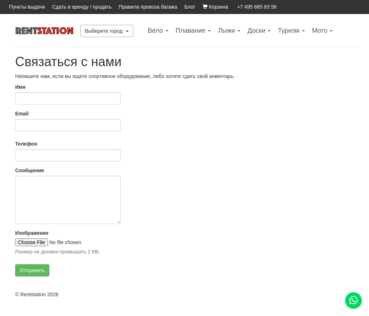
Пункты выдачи (27, 7)
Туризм (291, 30)
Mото (322, 30)
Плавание (193, 30)
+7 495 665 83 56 (256, 7)
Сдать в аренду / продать (82, 7)
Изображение (32, 233)
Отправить (32, 270)
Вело (158, 30)
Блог (189, 7)
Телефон (26, 144)
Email (21, 113)
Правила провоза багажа (148, 7)
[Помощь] (353, 300)
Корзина (215, 7)
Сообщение (29, 170)
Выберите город (107, 31)
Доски (259, 30)
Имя (20, 87)
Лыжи (229, 30)
